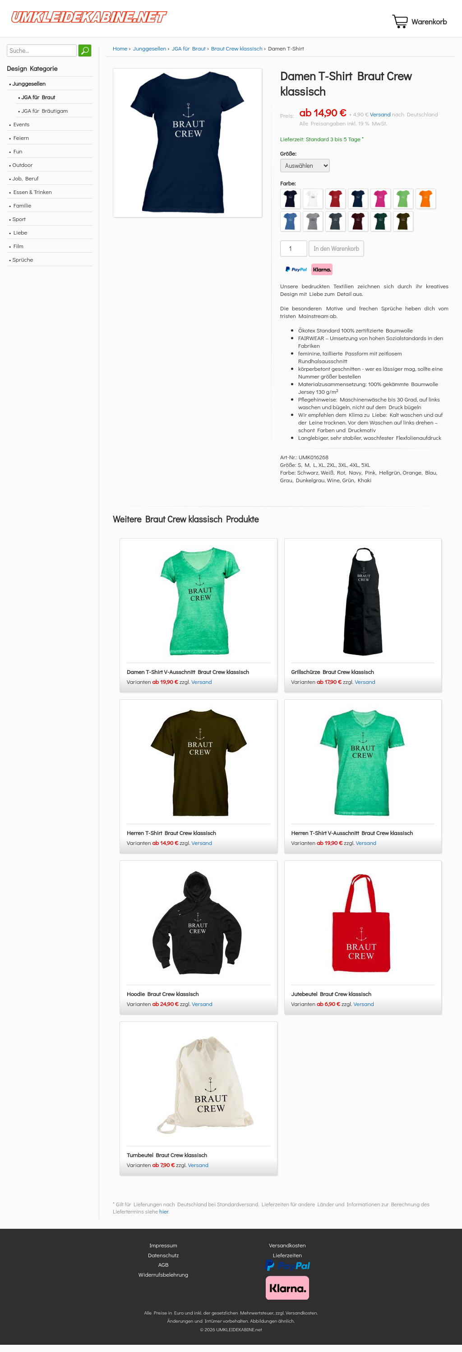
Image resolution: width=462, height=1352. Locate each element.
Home (120, 56)
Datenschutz (163, 1262)
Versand (380, 121)
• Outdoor (20, 172)
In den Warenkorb (336, 256)
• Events (19, 131)
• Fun (16, 158)
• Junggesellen (27, 91)
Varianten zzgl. (159, 689)
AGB (163, 1272)
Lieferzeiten (287, 1262)
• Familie (20, 213)
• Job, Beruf (23, 185)
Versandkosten (287, 1252)
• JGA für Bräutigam (43, 118)
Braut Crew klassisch (237, 56)
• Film (16, 253)
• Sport (17, 226)
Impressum (163, 1252)
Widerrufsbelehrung (163, 1281)
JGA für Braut (189, 56)
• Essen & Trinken (30, 199)
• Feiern (19, 145)
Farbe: (288, 190)
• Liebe (18, 240)
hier (163, 1219)
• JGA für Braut (36, 104)
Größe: (288, 161)
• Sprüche (21, 267)
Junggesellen (149, 56)
